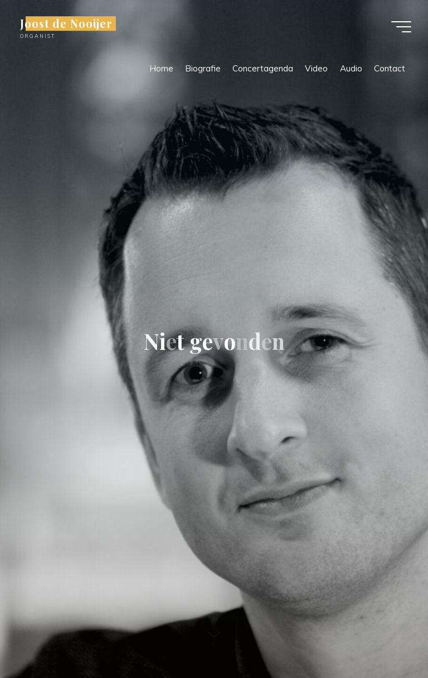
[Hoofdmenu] (401, 26)
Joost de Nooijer (66, 23)
